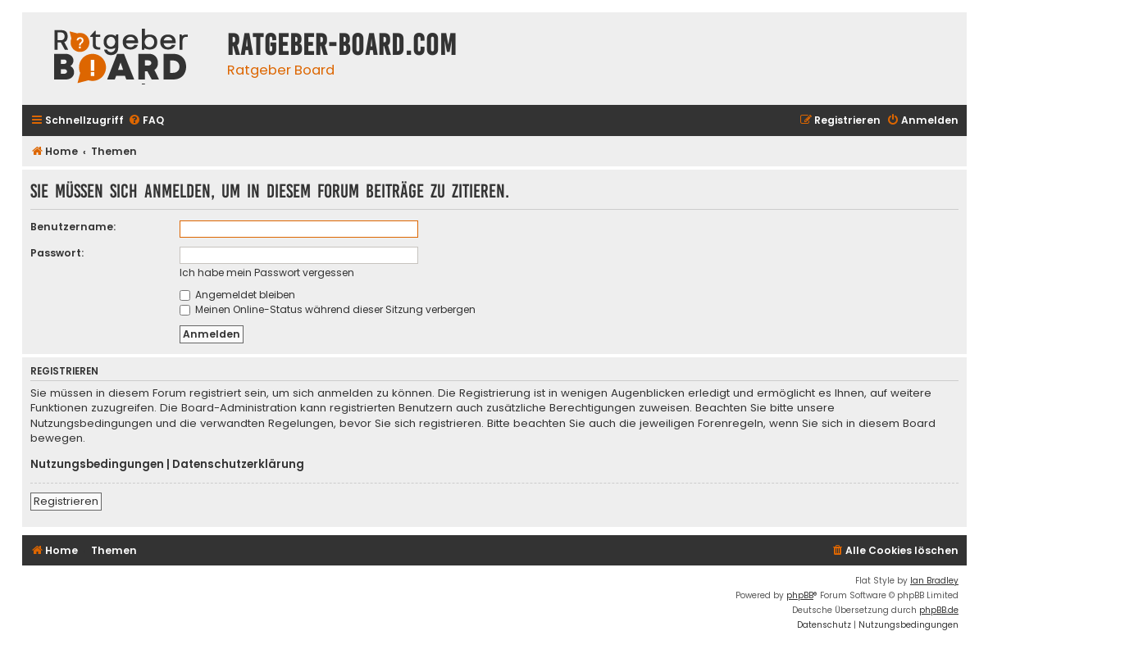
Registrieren (66, 501)
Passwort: (57, 253)
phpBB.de (939, 610)
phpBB (799, 595)
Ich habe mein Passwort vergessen (267, 272)
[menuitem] (146, 121)
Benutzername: (73, 227)
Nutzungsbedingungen (97, 464)
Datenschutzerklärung (238, 464)
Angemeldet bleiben (237, 295)
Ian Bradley (934, 580)
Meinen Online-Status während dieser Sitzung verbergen (328, 309)
